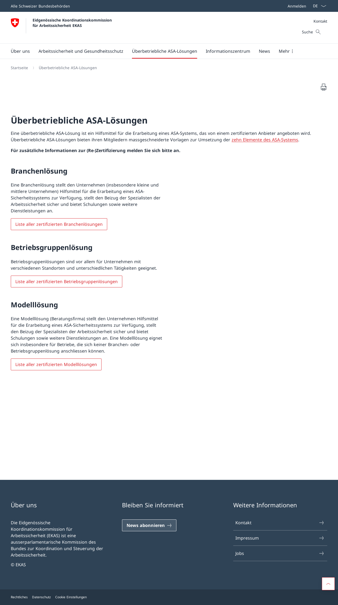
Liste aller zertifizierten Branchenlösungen (59, 224)
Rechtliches (19, 597)
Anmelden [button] (297, 6)
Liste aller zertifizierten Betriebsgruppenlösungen (66, 281)
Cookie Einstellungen (71, 597)
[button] (20, 51)
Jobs (280, 553)
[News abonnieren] (149, 525)
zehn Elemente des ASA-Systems (265, 140)
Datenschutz (41, 597)
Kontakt (320, 21)
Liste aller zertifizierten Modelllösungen (56, 364)
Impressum (280, 538)
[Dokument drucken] (323, 87)
